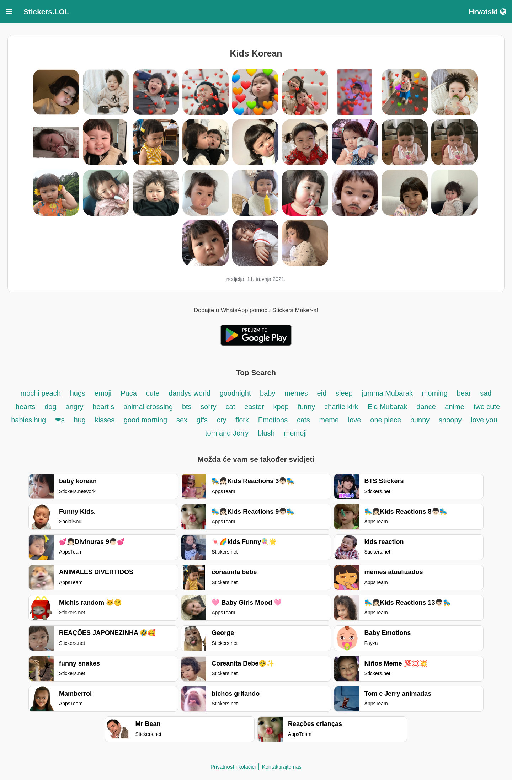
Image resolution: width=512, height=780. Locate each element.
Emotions (273, 420)
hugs (78, 393)
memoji (295, 433)
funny (306, 407)
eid (322, 393)
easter (254, 407)
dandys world (190, 393)
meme (329, 420)
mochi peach (41, 393)
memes (296, 393)
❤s (60, 420)
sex (181, 420)
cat (230, 407)
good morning (145, 420)
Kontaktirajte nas (282, 767)
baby (267, 393)
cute (153, 393)
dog (50, 407)
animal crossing (148, 407)
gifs (202, 420)
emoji (103, 393)
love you (484, 420)
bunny (420, 420)
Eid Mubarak (388, 407)
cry (221, 420)
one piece (385, 420)
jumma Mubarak (388, 393)
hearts (26, 407)
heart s (103, 407)
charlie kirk (341, 407)
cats (303, 420)
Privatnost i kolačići (233, 767)
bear (464, 393)
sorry (208, 407)
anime (454, 407)
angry (74, 407)
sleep (344, 393)
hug (80, 420)
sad (485, 393)
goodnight (236, 393)
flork (242, 420)
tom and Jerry (228, 433)
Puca (129, 393)
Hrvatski (487, 11)
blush (266, 433)
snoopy (450, 420)
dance (427, 407)
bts (187, 407)
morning (436, 393)
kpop (281, 407)
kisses (106, 420)
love (354, 420)
